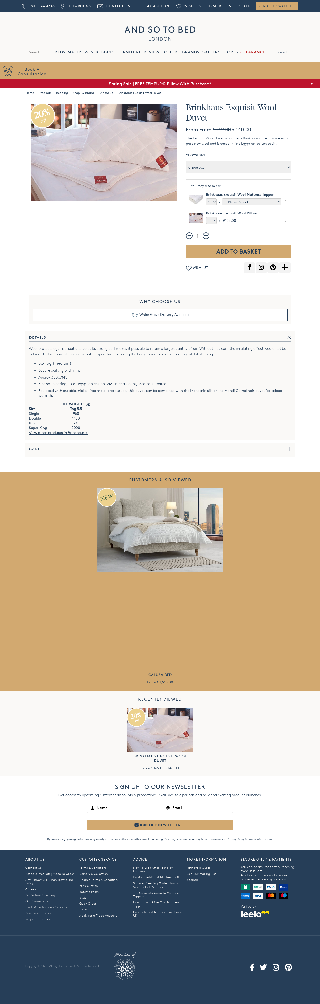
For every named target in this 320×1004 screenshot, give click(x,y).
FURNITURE (129, 52)
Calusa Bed (160, 675)
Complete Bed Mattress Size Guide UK (157, 913)
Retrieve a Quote (199, 867)
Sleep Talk (239, 6)
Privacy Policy (235, 839)
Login (83, 909)
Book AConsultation (32, 71)
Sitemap (193, 879)
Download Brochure (39, 913)
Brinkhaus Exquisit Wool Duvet (160, 758)
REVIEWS (153, 52)
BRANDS (190, 52)
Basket (287, 51)
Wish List (189, 6)
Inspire (216, 6)
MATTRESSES (80, 52)
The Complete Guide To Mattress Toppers (156, 894)
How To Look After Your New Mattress (153, 869)
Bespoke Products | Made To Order (49, 874)
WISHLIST (197, 268)
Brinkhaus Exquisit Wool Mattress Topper (240, 194)
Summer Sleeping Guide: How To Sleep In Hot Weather (156, 885)
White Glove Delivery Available (164, 314)
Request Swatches (277, 6)
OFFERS (172, 52)
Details (37, 337)
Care (35, 449)
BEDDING (105, 52)
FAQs (82, 897)
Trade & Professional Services (46, 907)
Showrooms (76, 6)
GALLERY (211, 52)
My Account (159, 6)
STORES (230, 52)
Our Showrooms (36, 901)
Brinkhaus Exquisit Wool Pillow (231, 213)
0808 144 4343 (38, 6)
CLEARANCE (252, 52)
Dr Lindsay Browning (40, 895)
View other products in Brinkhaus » (58, 433)
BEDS (60, 52)
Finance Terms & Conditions (99, 879)
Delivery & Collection (93, 874)
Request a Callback (39, 919)
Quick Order (87, 903)
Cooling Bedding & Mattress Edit (156, 877)
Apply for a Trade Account (98, 915)
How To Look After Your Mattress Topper (156, 904)
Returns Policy (89, 891)
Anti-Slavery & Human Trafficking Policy (49, 881)
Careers (31, 889)
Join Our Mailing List (201, 874)
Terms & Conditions (93, 867)
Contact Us (113, 6)
